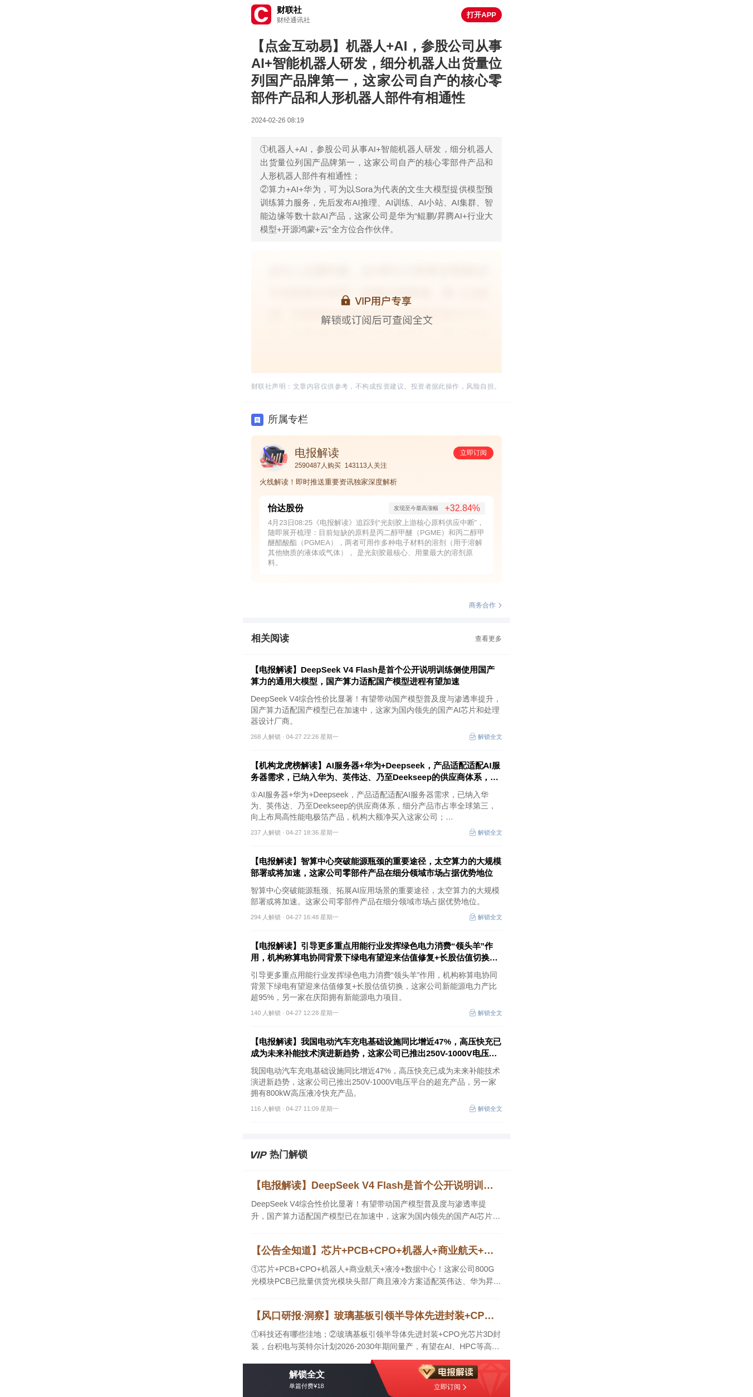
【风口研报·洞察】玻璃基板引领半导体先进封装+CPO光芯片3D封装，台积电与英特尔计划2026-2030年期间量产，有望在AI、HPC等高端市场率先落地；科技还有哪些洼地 (376, 1315)
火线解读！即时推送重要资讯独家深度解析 (328, 482)
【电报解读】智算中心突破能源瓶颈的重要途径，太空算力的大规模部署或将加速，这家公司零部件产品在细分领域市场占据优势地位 (376, 867)
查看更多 (488, 639)
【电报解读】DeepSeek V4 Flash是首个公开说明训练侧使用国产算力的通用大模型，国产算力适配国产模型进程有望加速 (373, 675)
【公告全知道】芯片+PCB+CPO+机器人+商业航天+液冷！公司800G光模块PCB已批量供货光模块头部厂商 (376, 1250)
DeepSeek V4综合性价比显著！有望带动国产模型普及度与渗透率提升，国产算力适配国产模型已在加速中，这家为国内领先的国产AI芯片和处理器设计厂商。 (375, 1210)
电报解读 (317, 453)
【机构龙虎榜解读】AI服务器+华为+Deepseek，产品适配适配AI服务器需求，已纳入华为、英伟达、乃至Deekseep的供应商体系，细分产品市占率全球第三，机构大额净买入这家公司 (375, 772)
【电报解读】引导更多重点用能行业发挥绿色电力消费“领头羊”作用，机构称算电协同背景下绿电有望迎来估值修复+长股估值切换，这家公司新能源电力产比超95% (374, 952)
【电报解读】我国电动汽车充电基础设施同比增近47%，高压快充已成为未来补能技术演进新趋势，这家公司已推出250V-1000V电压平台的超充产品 (376, 1048)
